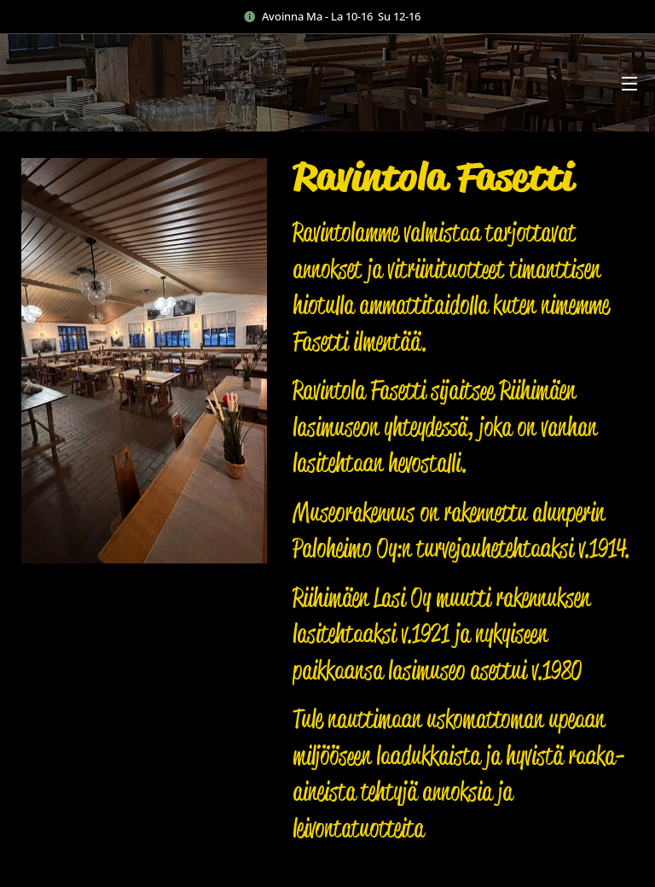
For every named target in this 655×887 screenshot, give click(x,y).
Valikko (629, 84)
